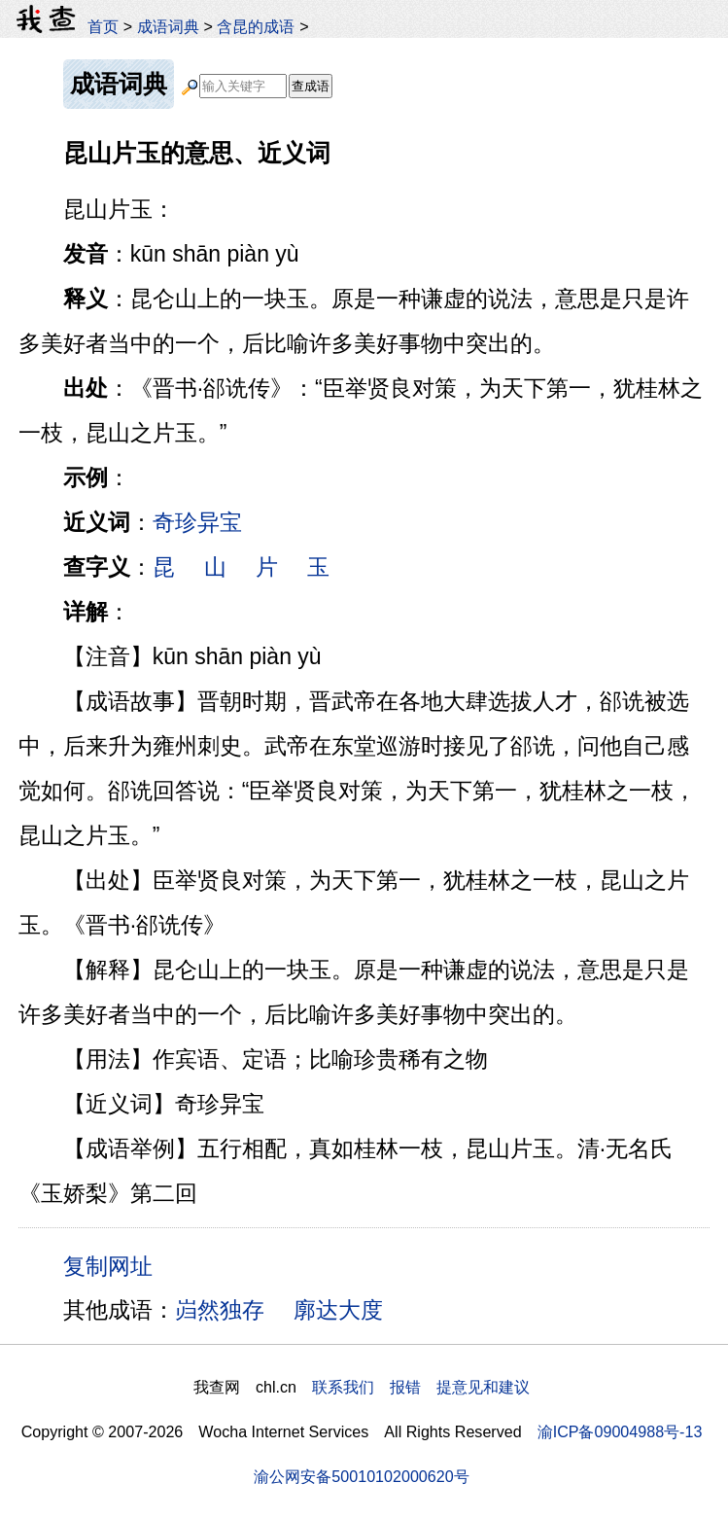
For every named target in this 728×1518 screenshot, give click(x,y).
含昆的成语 (256, 26)
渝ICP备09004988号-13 (620, 1431)
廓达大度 (338, 1310)
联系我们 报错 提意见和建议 (421, 1386)
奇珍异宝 (197, 522)
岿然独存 (219, 1310)
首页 (103, 26)
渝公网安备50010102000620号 (361, 1476)
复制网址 (114, 1265)
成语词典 (168, 26)
